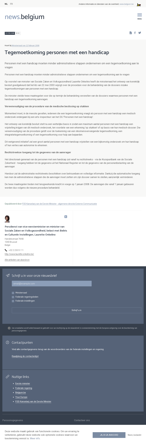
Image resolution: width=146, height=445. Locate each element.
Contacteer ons (82, 420)
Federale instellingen (25, 301)
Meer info (35, 438)
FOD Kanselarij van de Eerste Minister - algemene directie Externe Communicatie (59, 204)
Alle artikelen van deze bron (17, 260)
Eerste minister (22, 383)
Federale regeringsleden (26, 297)
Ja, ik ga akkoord (109, 435)
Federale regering (23, 388)
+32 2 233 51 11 (16, 250)
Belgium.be (20, 392)
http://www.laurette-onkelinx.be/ (19, 254)
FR (11, 4)
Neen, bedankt (134, 435)
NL (6, 4)
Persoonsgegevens (12, 420)
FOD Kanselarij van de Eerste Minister (33, 401)
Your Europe (21, 397)
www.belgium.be (127, 4)
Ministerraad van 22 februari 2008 (25, 46)
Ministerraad (21, 293)
